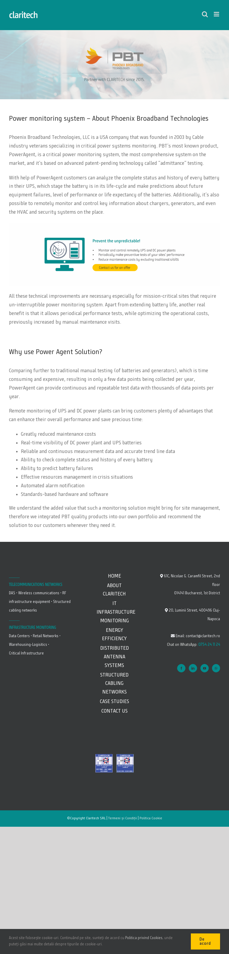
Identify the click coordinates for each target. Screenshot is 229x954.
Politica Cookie (151, 818)
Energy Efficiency (114, 635)
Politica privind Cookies (144, 938)
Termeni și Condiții (122, 818)
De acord (205, 941)
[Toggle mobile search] (205, 14)
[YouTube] (204, 668)
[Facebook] (181, 668)
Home (114, 576)
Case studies (114, 701)
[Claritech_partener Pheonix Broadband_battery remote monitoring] (114, 225)
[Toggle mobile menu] (217, 14)
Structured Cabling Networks (114, 683)
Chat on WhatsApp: (193, 645)
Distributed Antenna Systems (114, 657)
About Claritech (114, 590)
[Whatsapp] (216, 668)
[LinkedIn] (193, 668)
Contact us (114, 711)
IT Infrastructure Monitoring (115, 612)
